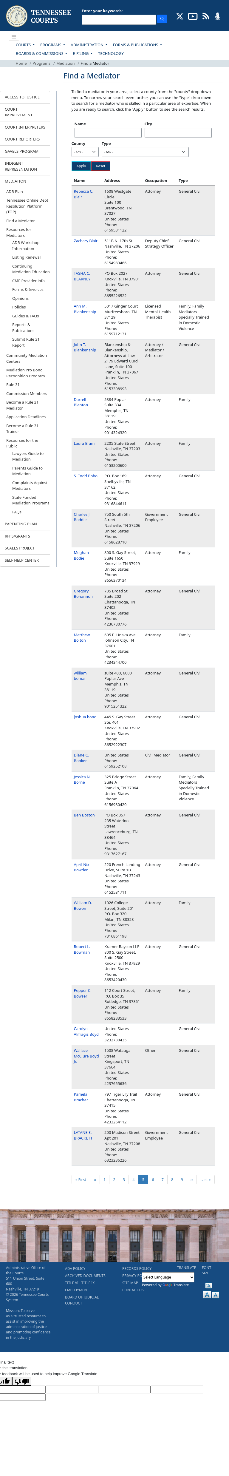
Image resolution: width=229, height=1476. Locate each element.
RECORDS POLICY (136, 1268)
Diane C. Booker (81, 757)
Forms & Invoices (28, 289)
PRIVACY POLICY (136, 1275)
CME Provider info (28, 280)
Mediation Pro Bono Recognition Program (25, 373)
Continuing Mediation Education (31, 269)
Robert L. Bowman (82, 949)
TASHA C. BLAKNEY (82, 276)
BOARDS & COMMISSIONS (40, 53)
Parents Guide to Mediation (27, 471)
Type (106, 143)
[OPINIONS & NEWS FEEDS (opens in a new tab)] (206, 15)
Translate (176, 1284)
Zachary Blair (86, 240)
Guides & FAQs (25, 316)
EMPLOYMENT (77, 1290)
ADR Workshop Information (25, 245)
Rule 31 (13, 384)
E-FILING (81, 53)
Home (21, 63)
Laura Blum (84, 443)
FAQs (16, 512)
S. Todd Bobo (86, 475)
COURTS (24, 44)
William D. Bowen (83, 905)
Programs (41, 63)
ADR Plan (14, 191)
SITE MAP (130, 1282)
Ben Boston (84, 815)
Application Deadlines (26, 416)
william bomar (80, 675)
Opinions (20, 298)
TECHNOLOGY (111, 53)
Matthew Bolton (82, 637)
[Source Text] (124, 1389)
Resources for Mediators (18, 232)
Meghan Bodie (81, 555)
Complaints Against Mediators (29, 485)
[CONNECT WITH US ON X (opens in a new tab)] (180, 15)
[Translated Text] (177, 1389)
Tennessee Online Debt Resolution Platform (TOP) (27, 205)
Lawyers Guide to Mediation (28, 456)
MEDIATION (15, 181)
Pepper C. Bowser (83, 993)
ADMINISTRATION (87, 44)
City (148, 123)
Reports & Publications (23, 327)
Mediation (65, 63)
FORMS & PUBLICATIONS (136, 44)
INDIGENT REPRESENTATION (21, 166)
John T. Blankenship (85, 347)
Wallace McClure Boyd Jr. (86, 1056)
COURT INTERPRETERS (25, 127)
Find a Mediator (20, 220)
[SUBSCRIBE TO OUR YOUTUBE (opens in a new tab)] (193, 15)
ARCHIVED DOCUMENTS (85, 1275)
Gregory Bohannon (83, 593)
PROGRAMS (51, 44)
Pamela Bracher (81, 1097)
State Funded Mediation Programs (30, 500)
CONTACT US (133, 1290)
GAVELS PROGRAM (21, 151)
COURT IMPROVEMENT (19, 112)
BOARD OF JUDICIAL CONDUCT (82, 1300)
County (78, 143)
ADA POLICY (75, 1268)
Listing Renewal (26, 257)
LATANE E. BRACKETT (83, 1135)
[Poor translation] (21, 1381)
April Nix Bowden (81, 867)
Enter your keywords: (102, 10)
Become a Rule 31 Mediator (22, 405)
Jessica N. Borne (82, 779)
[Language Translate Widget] (168, 1277)
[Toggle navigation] (14, 37)
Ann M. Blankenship (85, 308)
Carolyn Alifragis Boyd (86, 1031)
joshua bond (85, 717)
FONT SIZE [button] (206, 1270)
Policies (19, 307)
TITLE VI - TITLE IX (80, 1282)
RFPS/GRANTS (17, 536)
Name (80, 123)
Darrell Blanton (81, 402)
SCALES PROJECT (20, 548)
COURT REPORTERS (22, 139)
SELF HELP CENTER (22, 560)
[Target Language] (72, 1389)
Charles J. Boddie (82, 517)
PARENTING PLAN (21, 524)
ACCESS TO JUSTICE (22, 97)
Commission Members (26, 393)
